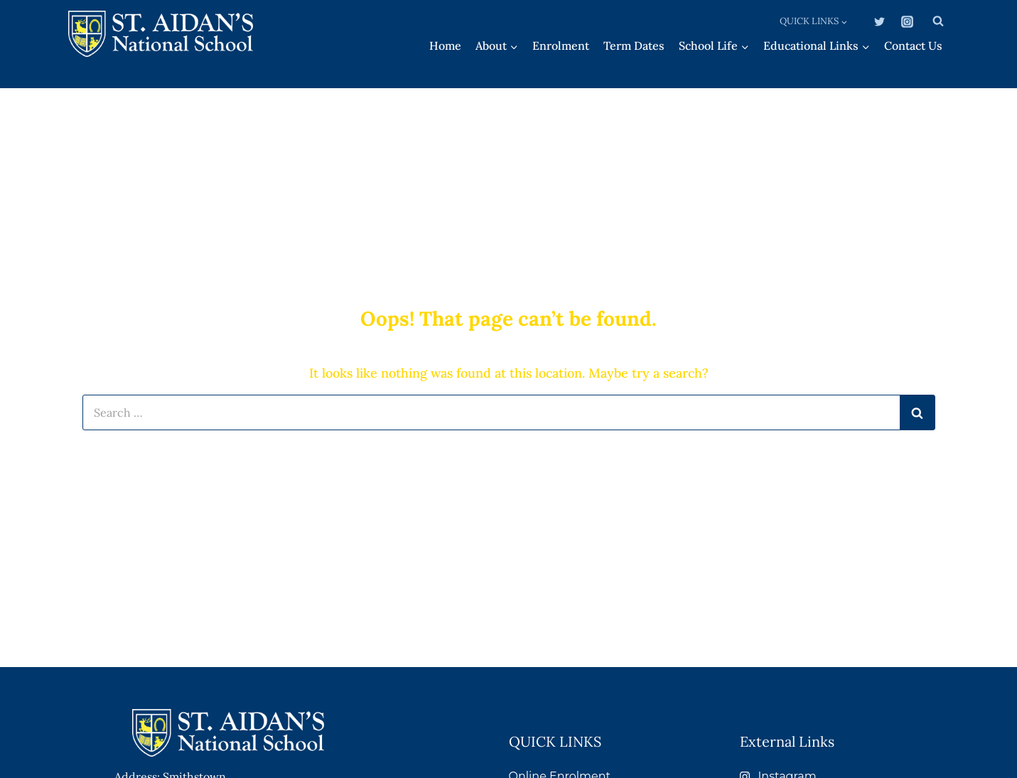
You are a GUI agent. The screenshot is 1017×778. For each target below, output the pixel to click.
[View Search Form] (938, 21)
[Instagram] (907, 21)
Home (445, 45)
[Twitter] (879, 21)
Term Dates (633, 45)
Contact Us (913, 45)
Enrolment (560, 45)
